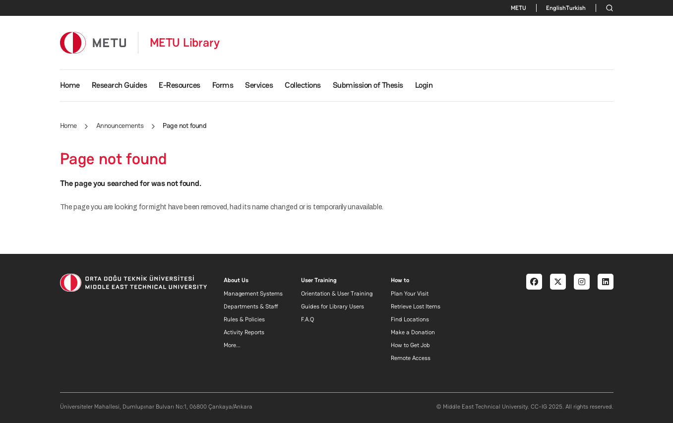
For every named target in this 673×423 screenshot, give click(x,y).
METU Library (185, 43)
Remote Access (410, 358)
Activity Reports (244, 332)
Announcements (120, 125)
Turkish (576, 8)
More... (232, 345)
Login (424, 85)
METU (518, 8)
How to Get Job (410, 345)
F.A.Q (307, 319)
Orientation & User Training (336, 294)
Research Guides (119, 85)
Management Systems (253, 294)
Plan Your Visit (409, 294)
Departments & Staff (251, 306)
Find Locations (410, 319)
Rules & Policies (244, 319)
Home (70, 85)
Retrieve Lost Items (415, 306)
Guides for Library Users (332, 306)
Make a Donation (413, 332)
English (556, 8)
